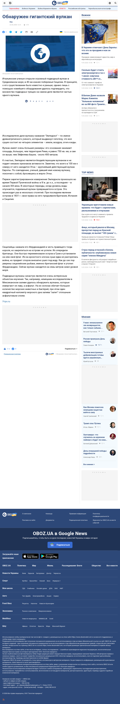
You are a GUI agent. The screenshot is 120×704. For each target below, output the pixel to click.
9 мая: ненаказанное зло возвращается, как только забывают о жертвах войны (93, 325)
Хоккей (42, 581)
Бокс (48, 581)
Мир (11, 22)
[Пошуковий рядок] (115, 3)
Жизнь (50, 565)
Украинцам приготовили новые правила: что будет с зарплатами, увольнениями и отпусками (99, 207)
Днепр (48, 573)
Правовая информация (77, 514)
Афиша (24, 626)
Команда (49, 514)
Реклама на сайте (28, 520)
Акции (49, 596)
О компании (26, 514)
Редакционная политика (12, 354)
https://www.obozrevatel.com (82, 637)
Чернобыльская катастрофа (99, 8)
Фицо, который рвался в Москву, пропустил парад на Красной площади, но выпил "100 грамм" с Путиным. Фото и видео (99, 230)
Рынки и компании (29, 611)
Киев (24, 573)
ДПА (50, 588)
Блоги (79, 565)
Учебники (30, 588)
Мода (48, 626)
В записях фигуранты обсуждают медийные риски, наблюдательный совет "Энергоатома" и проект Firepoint (99, 262)
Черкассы (57, 573)
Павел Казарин (88, 345)
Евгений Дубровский (90, 443)
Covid (51, 619)
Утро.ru (6, 301)
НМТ (61, 588)
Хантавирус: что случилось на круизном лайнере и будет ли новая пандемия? (95, 437)
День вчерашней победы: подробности (95, 452)
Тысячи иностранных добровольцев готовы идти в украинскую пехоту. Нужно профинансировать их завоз (93, 355)
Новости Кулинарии (46, 603)
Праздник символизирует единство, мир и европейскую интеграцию (98, 58)
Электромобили (39, 596)
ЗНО (56, 588)
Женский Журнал (58, 626)
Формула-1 (56, 581)
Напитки (34, 603)
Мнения (86, 316)
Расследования (69, 565)
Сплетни (33, 626)
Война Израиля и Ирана (47, 8)
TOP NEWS (87, 172)
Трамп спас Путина (92, 423)
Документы (50, 520)
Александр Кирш (89, 457)
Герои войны (14, 8)
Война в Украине (28, 8)
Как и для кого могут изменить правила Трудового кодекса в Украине (97, 215)
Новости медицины (29, 619)
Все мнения (88, 464)
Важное (86, 15)
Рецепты (25, 603)
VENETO (62, 8)
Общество (96, 565)
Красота (41, 626)
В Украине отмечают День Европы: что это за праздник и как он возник (99, 50)
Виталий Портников (90, 332)
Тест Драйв (26, 596)
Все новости (112, 565)
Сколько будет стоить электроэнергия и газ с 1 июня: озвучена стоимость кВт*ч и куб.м (93, 74)
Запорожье (40, 573)
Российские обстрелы (77, 8)
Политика (21, 565)
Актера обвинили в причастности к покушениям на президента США (93, 110)
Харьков (31, 573)
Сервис (56, 596)
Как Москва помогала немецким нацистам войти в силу (93, 410)
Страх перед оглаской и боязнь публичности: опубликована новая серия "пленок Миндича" (99, 253)
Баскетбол (33, 581)
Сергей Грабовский (89, 416)
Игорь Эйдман (88, 427)
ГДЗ (23, 588)
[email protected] (30, 687)
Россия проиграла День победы (94, 340)
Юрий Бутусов (88, 361)
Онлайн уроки (42, 588)
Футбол (24, 581)
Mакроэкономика (45, 611)
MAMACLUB (43, 619)
